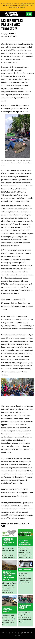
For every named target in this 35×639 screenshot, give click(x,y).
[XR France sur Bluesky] (28, 633)
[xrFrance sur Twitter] (12, 633)
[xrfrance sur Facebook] (9, 633)
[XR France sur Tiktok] (31, 633)
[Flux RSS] (19, 635)
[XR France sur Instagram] (25, 633)
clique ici (22, 7)
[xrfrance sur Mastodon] (3, 633)
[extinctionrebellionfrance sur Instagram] (16, 633)
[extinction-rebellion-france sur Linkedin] (22, 633)
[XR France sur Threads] (16, 635)
